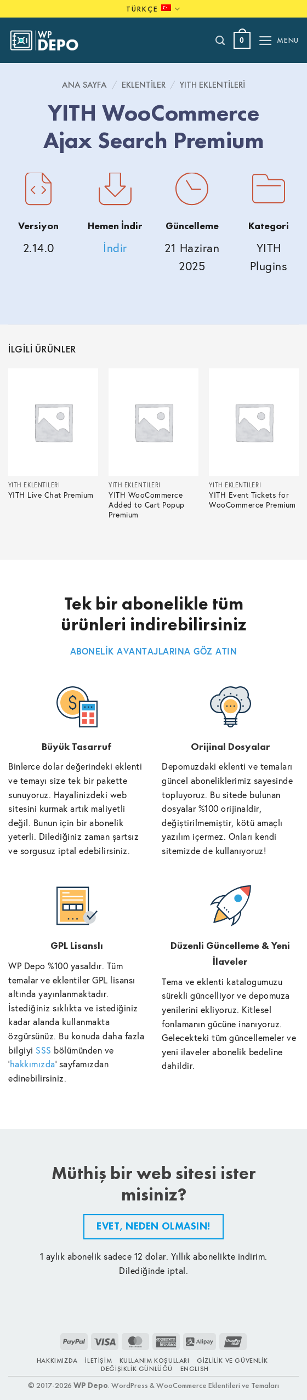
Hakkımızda (57, 1360)
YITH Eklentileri (212, 84)
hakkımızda (32, 1063)
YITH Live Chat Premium (51, 495)
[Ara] (220, 41)
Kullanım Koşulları (155, 1360)
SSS (44, 1050)
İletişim (98, 1360)
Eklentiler (144, 84)
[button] (242, 40)
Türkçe (153, 9)
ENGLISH (194, 1368)
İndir (115, 248)
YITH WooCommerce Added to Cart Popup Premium (147, 505)
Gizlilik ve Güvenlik (232, 1360)
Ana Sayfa (84, 84)
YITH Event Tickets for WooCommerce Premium (252, 500)
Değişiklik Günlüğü (137, 1368)
